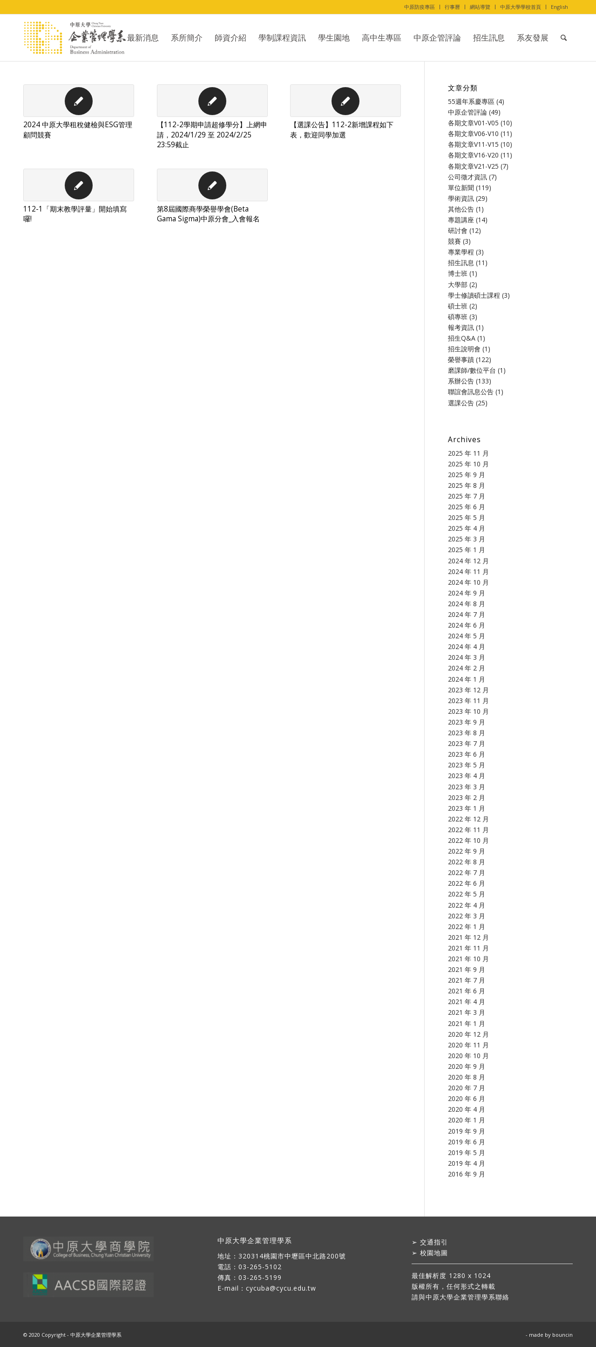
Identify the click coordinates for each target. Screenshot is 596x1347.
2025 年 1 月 (466, 549)
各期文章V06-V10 (473, 133)
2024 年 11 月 (468, 571)
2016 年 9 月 (466, 1173)
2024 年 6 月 (466, 625)
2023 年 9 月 (466, 722)
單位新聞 (461, 187)
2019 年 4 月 (466, 1163)
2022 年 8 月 (466, 861)
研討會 (457, 230)
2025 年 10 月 (468, 463)
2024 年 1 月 (466, 679)
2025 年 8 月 (466, 485)
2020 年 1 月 (466, 1119)
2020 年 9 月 (466, 1066)
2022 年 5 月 (466, 893)
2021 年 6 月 (466, 990)
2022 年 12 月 (468, 818)
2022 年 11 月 (468, 829)
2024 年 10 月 (468, 582)
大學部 (457, 284)
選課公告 (461, 402)
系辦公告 (461, 380)
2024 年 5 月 (466, 635)
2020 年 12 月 (468, 1034)
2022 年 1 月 (466, 926)
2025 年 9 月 (466, 474)
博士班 (457, 273)
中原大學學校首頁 (520, 6)
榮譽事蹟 (461, 359)
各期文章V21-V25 (473, 166)
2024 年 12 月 (468, 560)
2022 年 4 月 (466, 905)
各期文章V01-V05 (473, 122)
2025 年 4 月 (466, 528)
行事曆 (452, 6)
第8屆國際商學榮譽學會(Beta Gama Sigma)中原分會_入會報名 (208, 214)
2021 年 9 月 (466, 969)
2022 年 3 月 (466, 915)
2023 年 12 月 (468, 689)
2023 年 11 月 (468, 700)
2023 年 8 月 (466, 732)
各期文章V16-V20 (473, 154)
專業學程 (461, 251)
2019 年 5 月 (466, 1152)
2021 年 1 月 (466, 1023)
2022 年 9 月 (466, 851)
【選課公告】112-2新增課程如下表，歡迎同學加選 (341, 130)
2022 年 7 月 (466, 872)
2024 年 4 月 (466, 646)
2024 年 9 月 (466, 592)
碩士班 (457, 305)
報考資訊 (461, 327)
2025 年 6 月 (466, 506)
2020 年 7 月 (466, 1087)
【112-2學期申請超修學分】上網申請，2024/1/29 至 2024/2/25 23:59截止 (212, 135)
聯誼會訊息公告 (471, 391)
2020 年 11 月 (468, 1044)
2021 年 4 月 (466, 1001)
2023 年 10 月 (468, 711)
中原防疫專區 (419, 6)
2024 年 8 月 (466, 603)
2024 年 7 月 (466, 614)
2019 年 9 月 (466, 1131)
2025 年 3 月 (466, 538)
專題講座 (461, 219)
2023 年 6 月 (466, 754)
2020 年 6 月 (466, 1098)
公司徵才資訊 (467, 176)
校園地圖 (434, 1252)
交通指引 (434, 1242)
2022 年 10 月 (468, 840)
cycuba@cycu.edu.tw (281, 1288)
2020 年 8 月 (466, 1077)
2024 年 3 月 (466, 657)
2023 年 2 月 (466, 797)
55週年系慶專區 (471, 101)
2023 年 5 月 (466, 764)
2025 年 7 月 (466, 496)
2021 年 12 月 (468, 937)
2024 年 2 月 (466, 667)
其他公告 (461, 209)
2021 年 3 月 (466, 1012)
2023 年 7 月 (466, 743)
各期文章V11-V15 (473, 144)
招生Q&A (461, 338)
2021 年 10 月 (468, 958)
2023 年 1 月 (466, 808)
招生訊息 (461, 262)
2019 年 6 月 (466, 1141)
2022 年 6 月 (466, 883)
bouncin (562, 1334)
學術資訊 (461, 198)
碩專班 (457, 316)
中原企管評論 (467, 112)
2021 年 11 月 (468, 948)
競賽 (454, 241)
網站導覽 (480, 6)
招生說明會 (464, 348)
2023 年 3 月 (466, 786)
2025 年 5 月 (466, 517)
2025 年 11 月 (468, 453)
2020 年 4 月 (466, 1109)
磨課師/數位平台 (472, 370)
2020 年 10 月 (468, 1055)
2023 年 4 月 (466, 775)
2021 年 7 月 (466, 980)
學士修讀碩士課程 (474, 295)
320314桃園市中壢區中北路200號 (292, 1255)
